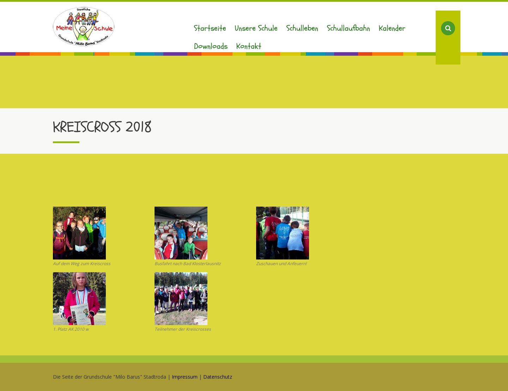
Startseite (210, 28)
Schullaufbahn (348, 28)
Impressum (185, 376)
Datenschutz (217, 376)
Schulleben (302, 28)
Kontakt (248, 46)
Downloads (211, 46)
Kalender (392, 28)
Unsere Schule (256, 28)
